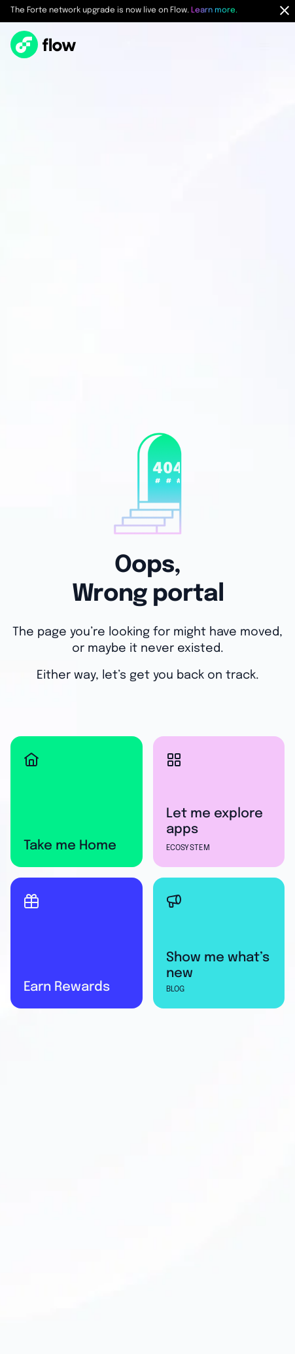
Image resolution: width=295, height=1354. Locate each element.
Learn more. (214, 10)
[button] (265, 47)
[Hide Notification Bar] (284, 10)
